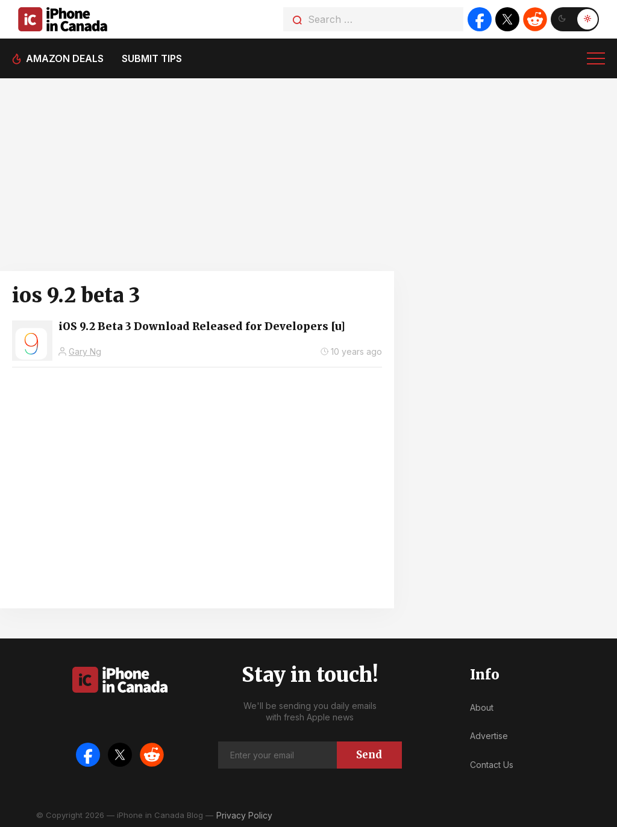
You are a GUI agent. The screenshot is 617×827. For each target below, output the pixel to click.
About (481, 707)
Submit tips (152, 58)
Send (369, 754)
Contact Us (491, 765)
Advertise (489, 736)
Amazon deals (65, 58)
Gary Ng (85, 351)
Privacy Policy (244, 815)
